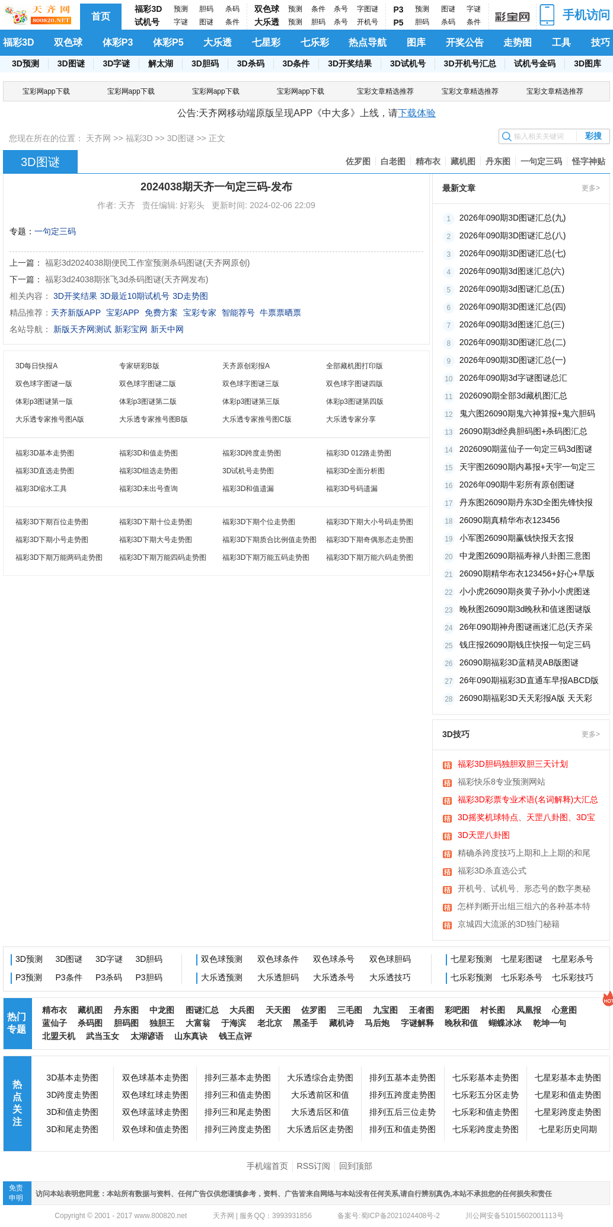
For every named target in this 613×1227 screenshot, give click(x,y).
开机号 (367, 22)
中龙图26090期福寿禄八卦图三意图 (524, 555)
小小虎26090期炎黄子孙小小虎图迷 (524, 591)
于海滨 (233, 1023)
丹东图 (498, 161)
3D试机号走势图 (248, 471)
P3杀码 (108, 977)
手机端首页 (267, 1166)
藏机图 (463, 161)
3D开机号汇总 (470, 63)
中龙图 (161, 1010)
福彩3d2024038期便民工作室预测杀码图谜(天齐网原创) (147, 262)
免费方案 (161, 312)
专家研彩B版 (139, 366)
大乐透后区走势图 (320, 1129)
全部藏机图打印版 (354, 366)
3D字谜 (116, 63)
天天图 (278, 1010)
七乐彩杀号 (521, 977)
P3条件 (69, 977)
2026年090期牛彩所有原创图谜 (517, 484)
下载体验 (417, 113)
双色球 (266, 9)
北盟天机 (58, 1036)
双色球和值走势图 (155, 1129)
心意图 (564, 1010)
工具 (561, 42)
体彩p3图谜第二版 (148, 401)
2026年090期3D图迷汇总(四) (512, 306)
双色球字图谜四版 (354, 384)
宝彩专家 (199, 312)
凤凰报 (528, 1010)
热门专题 (16, 1023)
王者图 (421, 1010)
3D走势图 (190, 296)
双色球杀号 (334, 959)
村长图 (492, 1010)
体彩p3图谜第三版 (251, 401)
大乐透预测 (221, 977)
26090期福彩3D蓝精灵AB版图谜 (519, 662)
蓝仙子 (54, 1023)
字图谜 (367, 9)
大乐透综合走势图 (320, 1077)
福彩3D (148, 9)
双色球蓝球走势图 (155, 1112)
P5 (399, 22)
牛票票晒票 (280, 312)
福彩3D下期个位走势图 (258, 522)
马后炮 (377, 1023)
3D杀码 (250, 63)
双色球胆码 (390, 959)
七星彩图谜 (521, 959)
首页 (100, 16)
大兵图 (241, 1010)
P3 (399, 9)
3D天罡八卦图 (484, 835)
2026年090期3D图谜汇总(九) (512, 217)
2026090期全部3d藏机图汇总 (513, 395)
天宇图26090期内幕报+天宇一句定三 (527, 466)
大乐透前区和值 (320, 1094)
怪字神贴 (588, 161)
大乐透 (266, 22)
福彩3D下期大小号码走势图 (369, 522)
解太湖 (160, 63)
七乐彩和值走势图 (485, 1112)
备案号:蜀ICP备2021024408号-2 (388, 1216)
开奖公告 (465, 42)
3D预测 (25, 63)
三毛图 (349, 1010)
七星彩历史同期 (568, 1129)
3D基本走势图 (72, 1077)
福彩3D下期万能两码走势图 (59, 557)
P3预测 (28, 977)
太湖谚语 (147, 1036)
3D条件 (295, 63)
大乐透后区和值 (320, 1112)
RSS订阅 (314, 1166)
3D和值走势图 (72, 1112)
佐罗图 (358, 161)
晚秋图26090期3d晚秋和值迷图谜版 (525, 609)
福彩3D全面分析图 (355, 471)
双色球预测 (221, 959)
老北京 (269, 1023)
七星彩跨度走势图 (568, 1112)
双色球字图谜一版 (43, 384)
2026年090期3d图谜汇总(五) (511, 289)
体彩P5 (168, 42)
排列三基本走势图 (238, 1077)
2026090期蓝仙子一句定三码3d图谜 (525, 449)
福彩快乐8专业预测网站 (501, 781)
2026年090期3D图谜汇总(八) (512, 235)
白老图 (393, 161)
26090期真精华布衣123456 (509, 520)
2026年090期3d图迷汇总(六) (511, 271)
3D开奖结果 (350, 63)
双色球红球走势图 (155, 1094)
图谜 (206, 22)
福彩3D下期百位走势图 (51, 522)
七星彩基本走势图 (568, 1077)
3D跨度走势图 (72, 1094)
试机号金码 (534, 63)
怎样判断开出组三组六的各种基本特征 (524, 907)
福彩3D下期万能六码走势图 (369, 557)
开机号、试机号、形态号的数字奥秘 (524, 888)
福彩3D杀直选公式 (492, 870)
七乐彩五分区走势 (485, 1094)
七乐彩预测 (471, 977)
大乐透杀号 (334, 977)
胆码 (206, 9)
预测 (181, 9)
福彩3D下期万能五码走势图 (265, 557)
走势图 (517, 42)
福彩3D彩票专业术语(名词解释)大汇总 (528, 799)
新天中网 (167, 329)
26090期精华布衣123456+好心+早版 (527, 573)
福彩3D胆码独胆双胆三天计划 (513, 764)
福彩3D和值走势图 (148, 453)
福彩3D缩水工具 (41, 489)
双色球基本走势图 (155, 1077)
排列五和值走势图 (402, 1129)
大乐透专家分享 (351, 419)
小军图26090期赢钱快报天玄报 (516, 538)
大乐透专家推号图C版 (257, 419)
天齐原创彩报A (246, 366)
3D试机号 (408, 63)
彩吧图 (457, 1010)
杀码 (232, 9)
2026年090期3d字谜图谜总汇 (513, 378)
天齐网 (98, 138)
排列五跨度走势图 (402, 1094)
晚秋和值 (461, 1023)
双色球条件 (278, 959)
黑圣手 (305, 1023)
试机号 (147, 22)
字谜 (181, 22)
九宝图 (385, 1010)
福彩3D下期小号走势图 (51, 540)
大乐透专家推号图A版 (49, 419)
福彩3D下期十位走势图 (155, 522)
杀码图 (90, 1023)
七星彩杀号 (572, 959)
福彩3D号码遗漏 (352, 489)
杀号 (341, 9)
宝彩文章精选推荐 (385, 91)
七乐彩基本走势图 (485, 1077)
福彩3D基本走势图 (44, 453)
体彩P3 (118, 42)
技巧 (600, 42)
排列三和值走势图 (238, 1094)
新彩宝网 (131, 329)
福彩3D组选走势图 (148, 471)
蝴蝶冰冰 (505, 1023)
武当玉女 (102, 1036)
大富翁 (198, 1023)
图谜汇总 (202, 1010)
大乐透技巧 (390, 977)
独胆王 (161, 1023)
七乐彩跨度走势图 (485, 1129)
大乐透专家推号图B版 (153, 419)
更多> (591, 188)
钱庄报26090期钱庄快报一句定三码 (524, 644)
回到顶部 (355, 1166)
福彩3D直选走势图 (44, 471)
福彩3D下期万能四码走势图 (162, 557)
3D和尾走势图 (72, 1129)
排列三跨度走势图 (238, 1129)
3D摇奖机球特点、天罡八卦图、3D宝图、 (526, 818)
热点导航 (368, 42)
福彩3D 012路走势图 (359, 453)
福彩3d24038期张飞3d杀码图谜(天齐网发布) (126, 279)
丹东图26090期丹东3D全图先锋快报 (526, 502)
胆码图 (126, 1023)
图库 (416, 42)
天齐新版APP (76, 312)
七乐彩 (315, 42)
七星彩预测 (471, 959)
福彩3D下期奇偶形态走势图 (369, 540)
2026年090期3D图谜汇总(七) (512, 253)
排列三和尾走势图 (238, 1112)
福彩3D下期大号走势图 (155, 540)
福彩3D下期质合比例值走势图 (269, 540)
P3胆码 (149, 977)
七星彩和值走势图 (568, 1094)
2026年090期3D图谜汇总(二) (512, 342)
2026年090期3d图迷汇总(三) (511, 324)
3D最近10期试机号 (135, 296)
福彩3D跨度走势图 (251, 453)
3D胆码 (205, 63)
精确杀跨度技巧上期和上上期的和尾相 (524, 854)
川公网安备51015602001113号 (514, 1216)
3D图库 (587, 63)
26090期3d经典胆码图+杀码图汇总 (523, 431)
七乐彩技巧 (572, 977)
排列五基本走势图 (402, 1077)
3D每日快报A (36, 366)
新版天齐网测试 (82, 329)
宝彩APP (122, 312)
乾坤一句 (549, 1023)
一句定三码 (541, 161)
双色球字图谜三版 (250, 384)
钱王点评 (235, 1036)
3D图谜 (71, 63)
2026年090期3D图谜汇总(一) (512, 360)
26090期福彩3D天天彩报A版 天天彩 (525, 698)
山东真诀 (190, 1036)
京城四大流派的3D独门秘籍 (509, 924)
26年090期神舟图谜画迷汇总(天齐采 (526, 627)
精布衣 (428, 161)
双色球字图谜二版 (147, 384)
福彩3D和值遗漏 (248, 489)
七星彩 (266, 42)
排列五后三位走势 (402, 1112)
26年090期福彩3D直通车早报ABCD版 (529, 680)
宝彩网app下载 (46, 91)
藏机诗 (341, 1023)
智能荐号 (238, 312)
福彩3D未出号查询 (148, 489)
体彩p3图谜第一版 (44, 401)
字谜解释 (417, 1023)
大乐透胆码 (278, 977)
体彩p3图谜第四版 (355, 401)
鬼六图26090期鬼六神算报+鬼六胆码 (527, 413)
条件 (232, 22)
